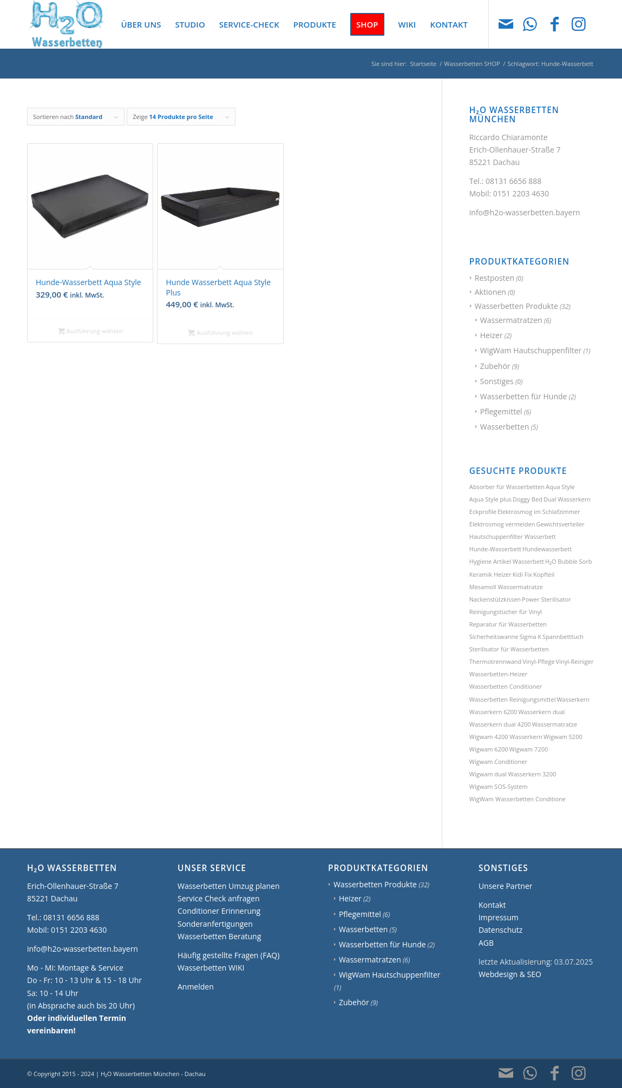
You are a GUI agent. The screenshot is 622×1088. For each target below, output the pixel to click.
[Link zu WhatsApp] (530, 24)
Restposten (494, 278)
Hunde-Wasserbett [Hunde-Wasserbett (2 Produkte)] (495, 549)
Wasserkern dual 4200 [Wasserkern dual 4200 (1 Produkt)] (500, 724)
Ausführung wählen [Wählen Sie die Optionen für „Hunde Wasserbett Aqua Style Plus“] (220, 333)
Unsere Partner (506, 886)
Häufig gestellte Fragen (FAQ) (228, 955)
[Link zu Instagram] (579, 24)
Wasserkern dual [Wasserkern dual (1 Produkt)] (541, 712)
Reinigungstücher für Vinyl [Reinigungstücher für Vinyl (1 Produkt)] (505, 612)
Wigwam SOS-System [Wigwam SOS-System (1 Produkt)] (498, 786)
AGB (486, 943)
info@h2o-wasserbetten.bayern (524, 212)
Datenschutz (500, 930)
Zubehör (495, 366)
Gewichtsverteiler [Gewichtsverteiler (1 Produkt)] (560, 524)
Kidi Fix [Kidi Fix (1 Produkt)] (522, 574)
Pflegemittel (501, 411)
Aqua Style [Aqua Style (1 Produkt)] (560, 487)
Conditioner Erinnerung (219, 911)
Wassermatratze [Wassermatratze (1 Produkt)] (555, 724)
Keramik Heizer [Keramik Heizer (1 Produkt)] (490, 574)
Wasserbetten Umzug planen (229, 886)
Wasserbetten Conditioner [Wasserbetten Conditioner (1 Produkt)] (505, 686)
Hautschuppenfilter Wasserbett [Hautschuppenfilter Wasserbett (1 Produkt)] (512, 536)
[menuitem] (141, 24)
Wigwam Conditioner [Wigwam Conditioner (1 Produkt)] (498, 761)
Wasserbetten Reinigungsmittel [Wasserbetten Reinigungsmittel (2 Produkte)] (512, 699)
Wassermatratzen (511, 320)
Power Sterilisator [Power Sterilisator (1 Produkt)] (546, 599)
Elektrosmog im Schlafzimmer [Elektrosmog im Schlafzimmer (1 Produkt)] (538, 511)
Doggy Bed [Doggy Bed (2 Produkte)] (527, 499)
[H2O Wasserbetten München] (66, 24)
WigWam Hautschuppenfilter (531, 350)
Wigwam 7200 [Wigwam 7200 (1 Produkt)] (528, 749)
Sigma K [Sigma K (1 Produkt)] (530, 636)
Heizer (491, 335)
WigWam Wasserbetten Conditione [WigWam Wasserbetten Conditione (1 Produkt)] (517, 799)
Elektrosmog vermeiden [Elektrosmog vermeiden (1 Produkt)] (502, 524)
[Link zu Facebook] (554, 24)
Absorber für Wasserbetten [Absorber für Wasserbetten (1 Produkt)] (507, 487)
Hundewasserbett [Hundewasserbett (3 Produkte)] (547, 549)
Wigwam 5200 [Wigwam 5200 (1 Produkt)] (563, 737)
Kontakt (492, 905)
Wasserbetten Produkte (516, 306)
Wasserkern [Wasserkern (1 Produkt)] (573, 699)
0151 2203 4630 (521, 193)
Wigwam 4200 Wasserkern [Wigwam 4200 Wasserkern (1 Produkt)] (505, 737)
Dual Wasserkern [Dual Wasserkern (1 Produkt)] (567, 499)
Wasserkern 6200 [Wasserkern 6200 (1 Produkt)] (493, 712)
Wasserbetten (504, 426)
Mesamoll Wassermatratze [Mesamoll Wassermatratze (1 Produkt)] (506, 587)
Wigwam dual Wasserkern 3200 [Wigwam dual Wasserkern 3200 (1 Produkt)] (512, 774)
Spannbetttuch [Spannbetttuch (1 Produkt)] (563, 636)
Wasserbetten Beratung (219, 936)
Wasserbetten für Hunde (523, 396)
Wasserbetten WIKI (211, 967)
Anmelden (196, 986)
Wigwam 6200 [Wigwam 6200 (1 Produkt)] (488, 749)
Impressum (499, 917)
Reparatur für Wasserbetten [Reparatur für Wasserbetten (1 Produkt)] (508, 624)
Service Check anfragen (219, 898)
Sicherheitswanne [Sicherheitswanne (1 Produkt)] (494, 636)
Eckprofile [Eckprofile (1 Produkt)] (482, 511)
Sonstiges (497, 381)
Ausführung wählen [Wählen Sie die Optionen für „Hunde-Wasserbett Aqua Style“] (90, 332)
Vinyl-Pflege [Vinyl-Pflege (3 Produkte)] (538, 661)
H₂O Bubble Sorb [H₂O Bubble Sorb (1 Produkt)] (568, 561)
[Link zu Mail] (505, 24)
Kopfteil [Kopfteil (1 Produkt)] (543, 574)
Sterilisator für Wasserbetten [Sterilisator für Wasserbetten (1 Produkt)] (509, 649)
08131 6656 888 (513, 181)
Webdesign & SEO (510, 974)
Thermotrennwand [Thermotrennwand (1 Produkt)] (495, 661)
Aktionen (490, 292)
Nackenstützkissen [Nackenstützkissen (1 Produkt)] (495, 599)
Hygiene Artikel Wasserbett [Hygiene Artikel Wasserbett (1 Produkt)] (506, 561)
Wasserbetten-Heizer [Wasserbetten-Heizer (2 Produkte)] (498, 674)
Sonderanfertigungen (215, 924)
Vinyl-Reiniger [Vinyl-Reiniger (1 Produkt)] (575, 661)
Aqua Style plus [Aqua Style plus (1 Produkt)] (490, 499)
